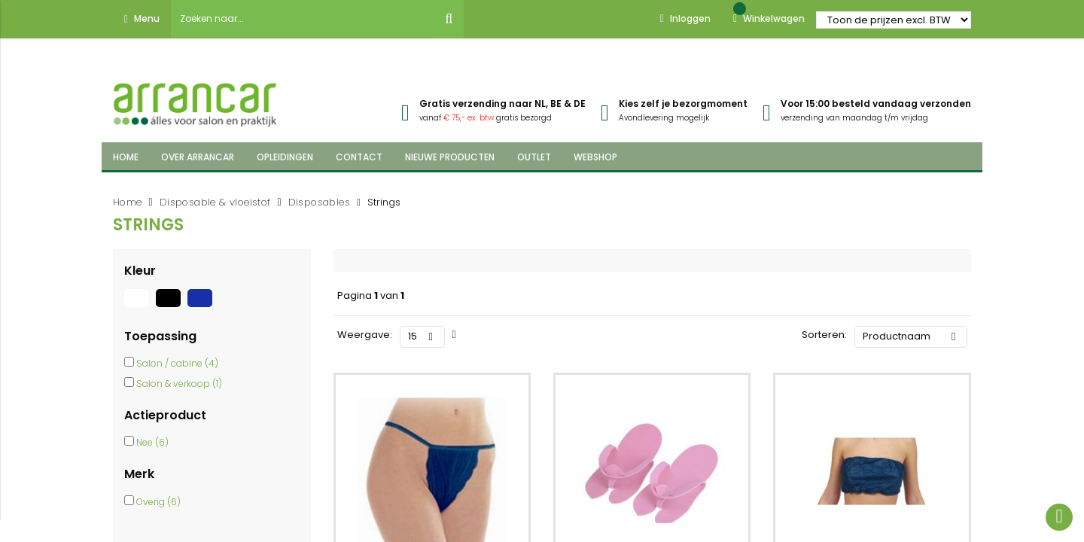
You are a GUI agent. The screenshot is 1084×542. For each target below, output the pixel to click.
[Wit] (140, 307)
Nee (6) (152, 442)
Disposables (319, 202)
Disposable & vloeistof (215, 202)
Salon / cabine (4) (177, 363)
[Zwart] (171, 307)
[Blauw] (201, 307)
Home (127, 202)
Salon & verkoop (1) (179, 383)
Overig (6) (158, 501)
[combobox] (302, 19)
